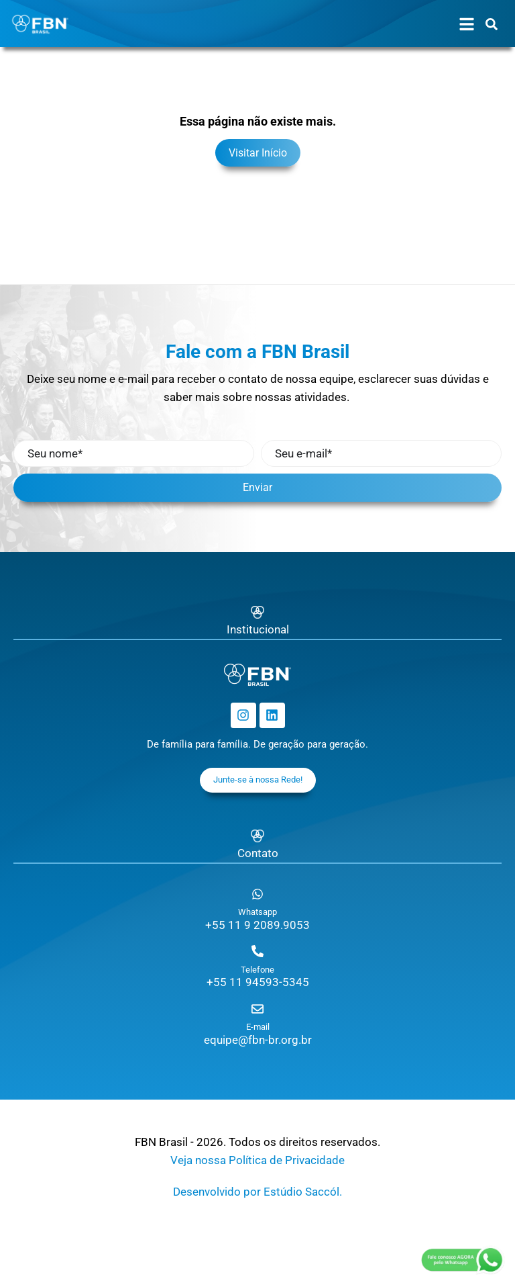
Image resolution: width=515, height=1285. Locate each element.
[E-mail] (257, 1009)
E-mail (258, 1027)
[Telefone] (257, 951)
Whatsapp (257, 912)
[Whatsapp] (257, 894)
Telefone (257, 970)
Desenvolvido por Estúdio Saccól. (257, 1191)
